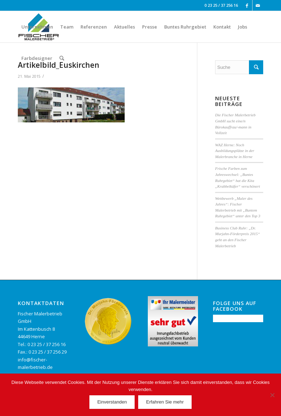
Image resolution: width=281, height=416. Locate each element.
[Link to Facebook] (247, 5)
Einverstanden (112, 402)
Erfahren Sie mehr (165, 402)
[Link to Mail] (258, 5)
